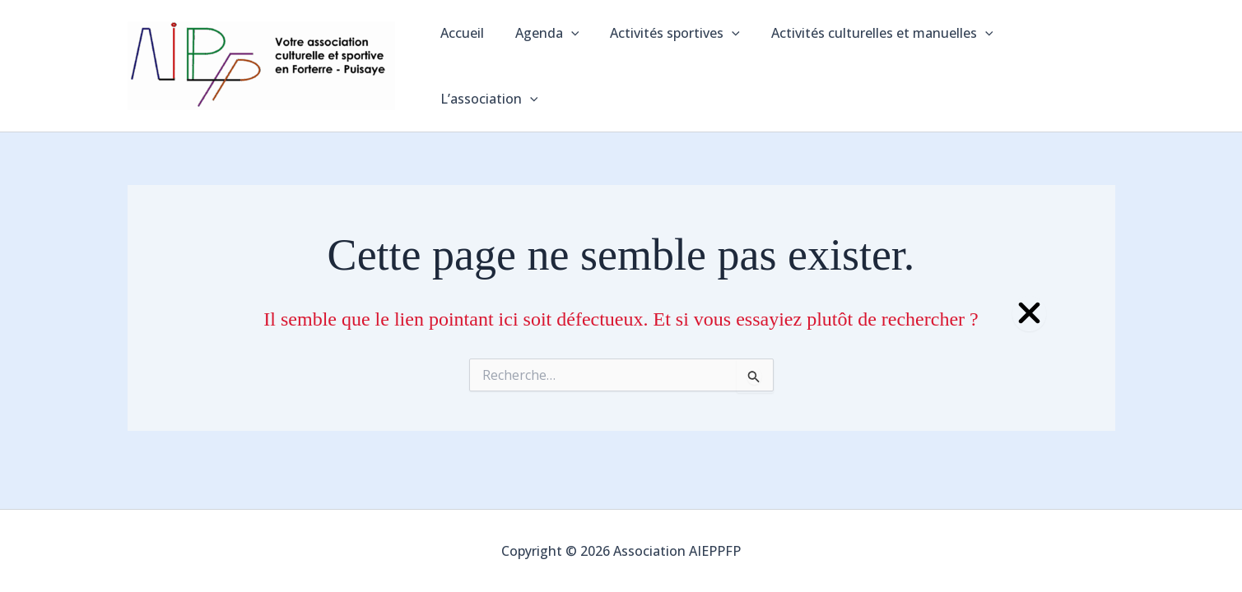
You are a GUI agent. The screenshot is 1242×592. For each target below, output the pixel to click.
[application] (565, 57)
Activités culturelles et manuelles (867, 57)
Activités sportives (665, 57)
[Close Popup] (1029, 313)
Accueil (461, 58)
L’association (1053, 57)
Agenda (541, 57)
